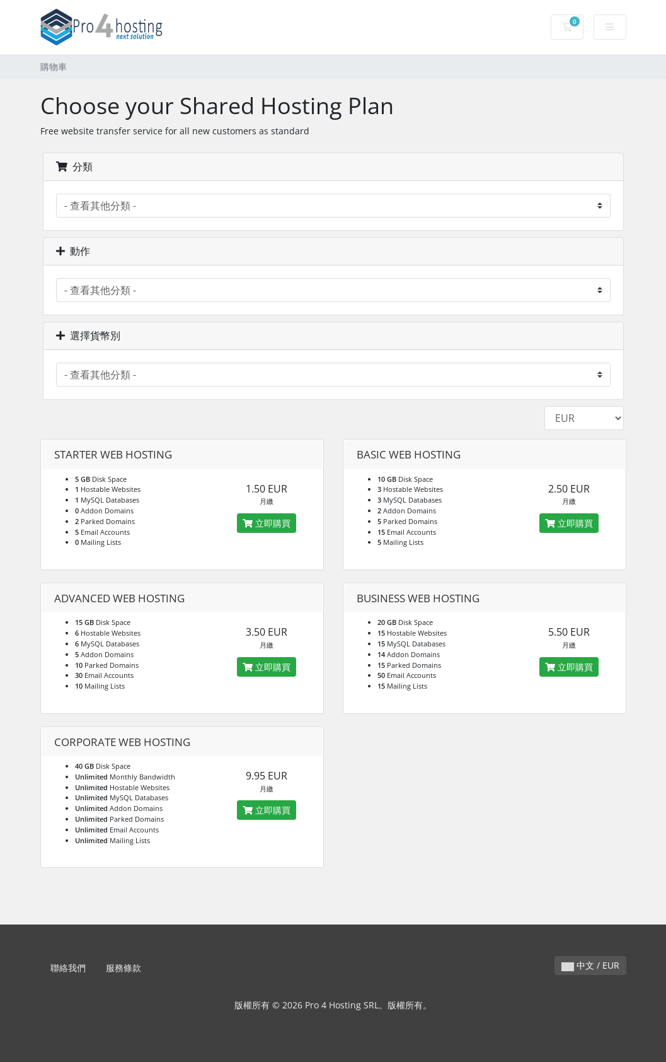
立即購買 (266, 523)
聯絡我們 (68, 968)
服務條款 (123, 968)
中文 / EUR (590, 965)
